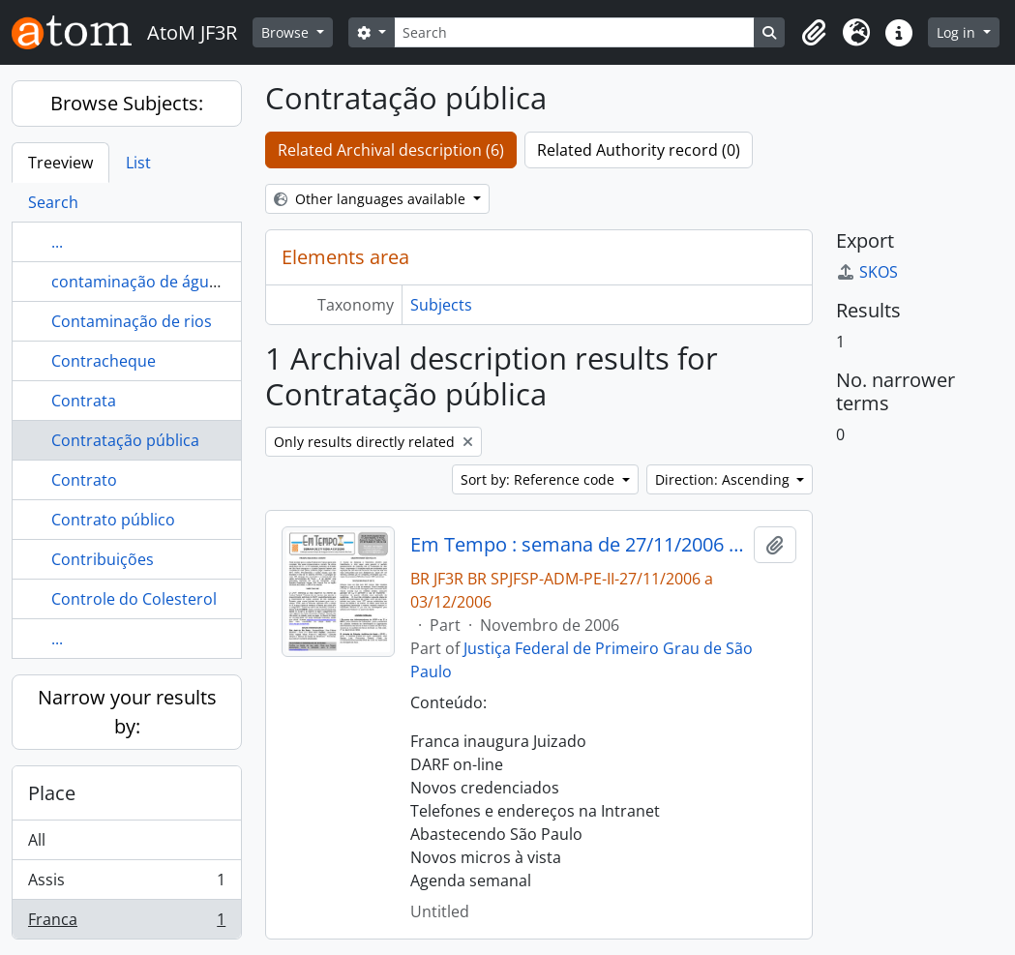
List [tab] (138, 162)
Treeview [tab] (60, 162)
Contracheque (103, 361)
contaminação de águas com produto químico (220, 281)
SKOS (867, 272)
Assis (126, 884)
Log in (958, 32)
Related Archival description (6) (391, 150)
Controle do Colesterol (134, 599)
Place (51, 793)
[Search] (575, 32)
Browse (287, 32)
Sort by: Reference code (539, 479)
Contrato (84, 480)
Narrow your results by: (127, 711)
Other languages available (371, 199)
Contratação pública (125, 440)
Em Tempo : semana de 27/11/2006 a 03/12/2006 (578, 544)
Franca (126, 923)
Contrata (83, 400)
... (57, 242)
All (36, 840)
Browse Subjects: (126, 103)
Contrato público (113, 519)
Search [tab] (53, 202)
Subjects (441, 304)
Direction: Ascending (724, 479)
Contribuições (102, 559)
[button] (813, 33)
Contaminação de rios (131, 321)
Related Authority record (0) (638, 150)
